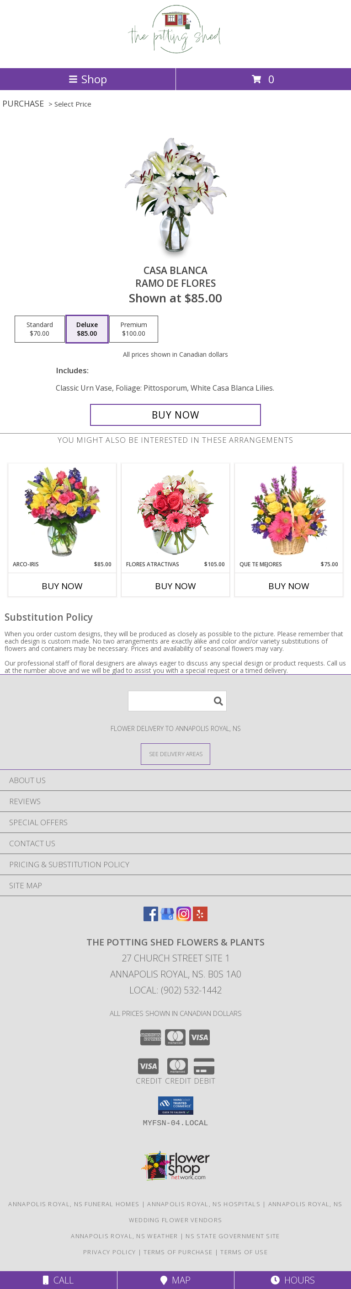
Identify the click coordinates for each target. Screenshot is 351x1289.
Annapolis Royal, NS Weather (124, 1236)
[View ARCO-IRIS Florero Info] (62, 512)
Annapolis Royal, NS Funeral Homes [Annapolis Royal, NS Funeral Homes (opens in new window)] (73, 1204)
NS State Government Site (233, 1236)
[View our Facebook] (151, 918)
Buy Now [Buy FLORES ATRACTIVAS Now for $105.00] (175, 586)
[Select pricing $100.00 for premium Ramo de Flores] (134, 329)
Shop (88, 78)
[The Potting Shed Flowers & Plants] (175, 54)
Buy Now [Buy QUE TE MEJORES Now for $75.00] (288, 586)
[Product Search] (177, 701)
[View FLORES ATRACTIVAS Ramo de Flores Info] (176, 512)
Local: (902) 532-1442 (175, 990)
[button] (175, 1105)
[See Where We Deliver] (175, 753)
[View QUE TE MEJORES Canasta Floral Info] (289, 512)
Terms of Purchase (178, 1252)
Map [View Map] (175, 1280)
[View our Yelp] (200, 918)
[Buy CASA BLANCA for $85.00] (175, 415)
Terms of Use (244, 1252)
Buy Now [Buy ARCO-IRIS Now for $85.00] (62, 586)
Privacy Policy (109, 1252)
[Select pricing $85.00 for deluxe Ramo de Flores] (87, 329)
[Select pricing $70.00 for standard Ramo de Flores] (39, 329)
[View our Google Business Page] (167, 918)
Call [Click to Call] (58, 1280)
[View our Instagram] (183, 918)
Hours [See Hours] (293, 1280)
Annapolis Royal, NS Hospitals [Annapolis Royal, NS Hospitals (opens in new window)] (204, 1204)
